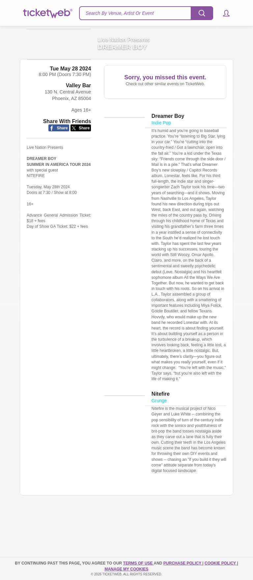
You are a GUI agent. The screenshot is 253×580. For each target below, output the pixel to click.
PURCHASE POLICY (182, 563)
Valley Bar (78, 118)
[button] (223, 13)
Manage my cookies (126, 569)
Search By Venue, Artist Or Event (120, 13)
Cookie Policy (221, 563)
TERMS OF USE (138, 563)
